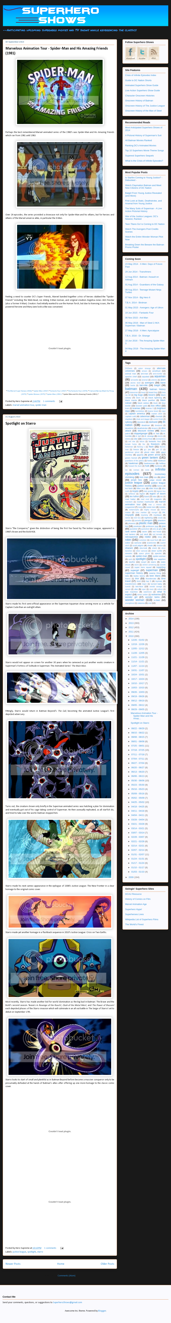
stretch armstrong (149, 565)
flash (151, 446)
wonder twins (152, 597)
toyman (158, 581)
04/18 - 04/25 (138, 806)
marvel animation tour (23, 405)
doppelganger (141, 433)
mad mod (145, 499)
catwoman (145, 416)
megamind (130, 507)
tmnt (139, 581)
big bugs (138, 395)
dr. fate (156, 433)
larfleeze (131, 494)
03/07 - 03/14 (138, 832)
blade (155, 403)
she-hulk (143, 548)
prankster (137, 526)
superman (152, 570)
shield (154, 548)
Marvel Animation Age (136, 904)
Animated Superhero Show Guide (141, 85)
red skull (144, 534)
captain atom (156, 414)
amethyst (156, 371)
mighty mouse (150, 510)
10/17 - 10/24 (138, 679)
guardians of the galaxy (134, 461)
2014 (131, 618)
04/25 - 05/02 (138, 802)
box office (156, 405)
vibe (136, 589)
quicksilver (145, 529)
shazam (129, 548)
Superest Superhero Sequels (139, 155)
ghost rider (149, 452)
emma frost (147, 439)
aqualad (145, 376)
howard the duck (135, 466)
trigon (144, 584)
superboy (161, 567)
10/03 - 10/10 (138, 687)
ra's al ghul (157, 529)
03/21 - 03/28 (138, 824)
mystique (158, 515)
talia (127, 576)
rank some (130, 531)
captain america (136, 413)
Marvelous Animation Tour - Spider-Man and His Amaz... (144, 716)
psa (164, 526)
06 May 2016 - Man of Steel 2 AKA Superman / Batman (142, 324)
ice (126, 470)
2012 (131, 627)
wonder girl (131, 597)
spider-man (40, 405)
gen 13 (159, 449)
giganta (140, 455)
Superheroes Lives (134, 914)
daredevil (141, 422)
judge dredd (155, 480)
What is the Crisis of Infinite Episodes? (144, 160)
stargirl (143, 562)
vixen (151, 589)
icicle (147, 470)
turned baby (156, 584)
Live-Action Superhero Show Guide (142, 90)
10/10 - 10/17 (138, 683)
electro (160, 436)
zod (150, 603)
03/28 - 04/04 (138, 819)
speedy (128, 556)
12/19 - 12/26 (138, 644)
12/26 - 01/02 (138, 640)
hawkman (133, 463)
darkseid (153, 422)
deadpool (158, 425)
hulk (147, 466)
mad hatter (130, 499)
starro (40, 1252)
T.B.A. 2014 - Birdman (136, 302)
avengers (149, 382)
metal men (151, 507)
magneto (158, 499)
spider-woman (159, 556)
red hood (157, 531)
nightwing (148, 518)
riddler (148, 537)
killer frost (153, 488)
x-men (157, 600)
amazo (144, 371)
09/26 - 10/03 (138, 692)
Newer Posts (13, 1263)
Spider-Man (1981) (54, 394)
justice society (144, 485)
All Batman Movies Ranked (138, 140)
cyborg (128, 422)
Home (60, 1263)
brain (127, 408)
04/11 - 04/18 (138, 811)
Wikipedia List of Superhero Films (141, 919)
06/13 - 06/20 (138, 771)
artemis (154, 380)
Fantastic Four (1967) (58, 391)
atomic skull (135, 383)
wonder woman (134, 599)
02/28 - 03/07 (138, 837)
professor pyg (152, 526)
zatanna (141, 603)
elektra (127, 439)
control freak (158, 419)
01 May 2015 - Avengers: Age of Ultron (144, 307)
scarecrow (151, 543)
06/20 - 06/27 (138, 767)
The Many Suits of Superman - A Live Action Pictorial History (143, 209)
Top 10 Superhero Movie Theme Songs (144, 150)
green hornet (131, 458)
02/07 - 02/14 (138, 850)
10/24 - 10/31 (138, 674)
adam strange (144, 368)
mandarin (129, 502)
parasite (138, 520)
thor (137, 578)
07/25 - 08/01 (138, 745)
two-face (139, 586)
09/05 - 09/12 (138, 705)
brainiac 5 (150, 408)
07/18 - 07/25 (138, 750)
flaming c (141, 447)
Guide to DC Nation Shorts (138, 80)
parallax (128, 520)
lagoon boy (161, 491)
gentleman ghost (132, 452)
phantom (162, 520)
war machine (131, 592)
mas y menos (155, 505)
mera (140, 507)
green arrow (154, 454)
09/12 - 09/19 (138, 700)
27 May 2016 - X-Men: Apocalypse (142, 330)
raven (144, 531)
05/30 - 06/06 (138, 780)
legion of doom (158, 493)
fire (144, 444)
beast (143, 392)
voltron (160, 589)
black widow (143, 403)
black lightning (155, 397)
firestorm (155, 444)
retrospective (131, 537)
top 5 (148, 581)
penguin (148, 520)
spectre (158, 553)
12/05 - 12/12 (138, 648)
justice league (19, 1252)
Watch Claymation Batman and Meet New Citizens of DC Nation (143, 186)
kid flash (129, 488)
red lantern (130, 534)
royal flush (154, 540)
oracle (160, 518)
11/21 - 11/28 (138, 657)
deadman (146, 425)
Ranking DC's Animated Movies (140, 145)
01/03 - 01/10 (138, 871)
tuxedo (127, 587)
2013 (131, 623)
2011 (131, 631)
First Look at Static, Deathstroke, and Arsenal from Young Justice (143, 202)
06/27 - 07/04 (138, 763)
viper (144, 589)
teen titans (155, 575)
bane (163, 382)
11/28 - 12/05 (138, 653)
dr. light (138, 436)
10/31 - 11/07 (138, 670)
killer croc (141, 488)
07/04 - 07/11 (138, 758)
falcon (142, 441)
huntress (158, 466)
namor (127, 518)
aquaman (160, 376)
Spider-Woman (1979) (36, 394)
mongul (154, 512)
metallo (162, 507)
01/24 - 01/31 (138, 858)
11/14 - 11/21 (138, 661)
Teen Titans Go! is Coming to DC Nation (145, 224)
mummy (144, 515)
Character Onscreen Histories (139, 95)
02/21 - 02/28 (138, 841)
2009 (131, 877)
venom (127, 589)
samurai (137, 543)
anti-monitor (157, 374)
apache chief (131, 376)
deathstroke (142, 428)
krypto (136, 491)
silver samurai (141, 551)
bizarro (151, 395)
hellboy (162, 463)
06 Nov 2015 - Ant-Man (136, 317)
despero (155, 428)
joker (163, 477)
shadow (160, 546)
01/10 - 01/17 (138, 867)
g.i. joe (147, 449)
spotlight (31, 1252)
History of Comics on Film (137, 899)
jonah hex (136, 480)
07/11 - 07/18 (138, 754)
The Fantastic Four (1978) (78, 391)
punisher (133, 529)
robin (128, 539)
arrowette (134, 380)
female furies (131, 444)
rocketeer (143, 540)
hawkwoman (149, 463)
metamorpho (134, 510)
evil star (131, 441)
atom (163, 379)
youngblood (129, 603)
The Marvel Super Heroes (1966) (19, 391)
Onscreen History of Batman (139, 100)
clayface (129, 419)
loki (161, 496)
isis (155, 477)
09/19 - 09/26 (138, 696)
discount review (146, 430)
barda (132, 385)
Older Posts (107, 1263)
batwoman (134, 392)
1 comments (49, 401)
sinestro (128, 553)
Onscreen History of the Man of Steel (143, 110)
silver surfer (156, 551)
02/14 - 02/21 (138, 845)
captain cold (130, 416)
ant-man (144, 373)
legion (142, 494)
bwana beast (153, 411)
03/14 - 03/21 (138, 828)
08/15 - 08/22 (138, 732)
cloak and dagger (143, 419)
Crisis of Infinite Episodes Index (140, 75)
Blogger (102, 1311)
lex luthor (134, 496)
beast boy (153, 392)
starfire (132, 562)
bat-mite (144, 385)
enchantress (161, 439)
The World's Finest (134, 924)
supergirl (134, 570)
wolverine (156, 594)
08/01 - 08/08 (138, 741)
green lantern (150, 457)
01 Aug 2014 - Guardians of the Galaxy (144, 284)
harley (150, 460)
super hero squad (143, 567)
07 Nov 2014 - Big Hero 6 (137, 297)
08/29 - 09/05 (138, 709)
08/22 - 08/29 (138, 728)
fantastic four (155, 441)
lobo (154, 496)
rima (160, 537)
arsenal (145, 380)
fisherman (129, 447)
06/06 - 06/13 (138, 776)
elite (135, 439)
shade (150, 545)
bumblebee (139, 411)
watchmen (148, 592)
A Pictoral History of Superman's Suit (143, 135)
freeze (136, 449)
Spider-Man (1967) (40, 391)
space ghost (144, 553)
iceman (136, 470)
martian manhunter (145, 502)
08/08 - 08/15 (138, 737)
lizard (146, 496)
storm (136, 565)
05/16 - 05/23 (138, 789)
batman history (158, 389)
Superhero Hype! (133, 909)
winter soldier (142, 595)
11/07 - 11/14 (138, 666)
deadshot (129, 428)
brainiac (136, 408)
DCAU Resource (133, 894)
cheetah (158, 416)
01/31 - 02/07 (138, 854)
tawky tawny (139, 576)
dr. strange (149, 436)
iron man (144, 477)
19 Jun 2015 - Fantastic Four (139, 312)
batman (131, 389)
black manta (131, 400)
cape (164, 411)
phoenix (131, 523)
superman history (134, 573)
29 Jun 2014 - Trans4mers (138, 271)
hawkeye (162, 460)
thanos (127, 579)
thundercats (151, 578)
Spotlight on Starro (20, 424)
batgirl (157, 385)
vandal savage (156, 587)
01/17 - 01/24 (138, 863)
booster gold (141, 406)
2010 (131, 636)
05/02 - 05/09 (138, 798)
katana (160, 486)
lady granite (148, 491)
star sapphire (160, 559)
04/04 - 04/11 (138, 815)
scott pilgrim (138, 545)
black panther (148, 400)
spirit (130, 559)
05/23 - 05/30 (138, 785)
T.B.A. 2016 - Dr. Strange (137, 335)
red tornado (157, 534)
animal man (130, 373)
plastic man (146, 523)
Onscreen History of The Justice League (145, 105)
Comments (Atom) (66, 1275)
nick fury (137, 518)
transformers (130, 584)
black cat (140, 398)
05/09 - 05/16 (138, 793)
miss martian (141, 512)
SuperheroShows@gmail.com (67, 1302)
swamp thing (155, 573)
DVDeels (128, 368)
